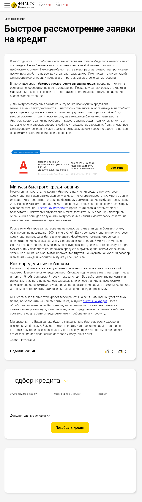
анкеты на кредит (95, 301)
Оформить (117, 168)
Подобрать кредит (70, 427)
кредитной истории (51, 208)
